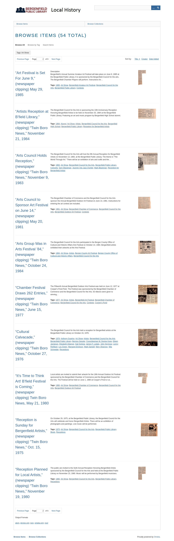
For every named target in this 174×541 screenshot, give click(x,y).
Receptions (64, 349)
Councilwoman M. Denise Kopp (99, 341)
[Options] (153, 7)
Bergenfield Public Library (65, 88)
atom (17, 523)
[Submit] (158, 7)
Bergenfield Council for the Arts (94, 124)
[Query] (127, 7)
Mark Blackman (100, 168)
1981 (58, 209)
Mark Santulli (89, 347)
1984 (58, 124)
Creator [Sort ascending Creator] (144, 59)
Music (52, 432)
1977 (58, 300)
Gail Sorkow (80, 344)
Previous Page (23, 59)
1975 (58, 429)
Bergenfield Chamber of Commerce (83, 209)
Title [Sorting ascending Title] (137, 59)
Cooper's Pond (101, 303)
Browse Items (22, 24)
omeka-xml (39, 523)
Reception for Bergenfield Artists (96, 126)
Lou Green (63, 347)
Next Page (56, 59)
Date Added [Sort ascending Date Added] (154, 59)
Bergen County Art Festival (86, 253)
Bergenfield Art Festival (84, 300)
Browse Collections (95, 24)
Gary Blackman (65, 168)
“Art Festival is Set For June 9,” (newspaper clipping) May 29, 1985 (30, 84)
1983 (58, 165)
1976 (58, 338)
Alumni (63, 124)
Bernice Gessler (78, 341)
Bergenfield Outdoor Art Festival (68, 212)
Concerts (54, 168)
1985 (58, 85)
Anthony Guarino (67, 338)
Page (38, 59)
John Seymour (106, 344)
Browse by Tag (34, 45)
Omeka (157, 537)
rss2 (46, 523)
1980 (58, 385)
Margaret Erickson (75, 347)
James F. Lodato (92, 344)
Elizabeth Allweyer (66, 344)
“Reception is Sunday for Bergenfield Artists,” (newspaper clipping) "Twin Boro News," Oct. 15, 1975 (31, 436)
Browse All (20, 45)
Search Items (48, 45)
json (32, 523)
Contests (80, 88)
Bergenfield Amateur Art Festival (82, 85)
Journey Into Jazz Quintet (82, 168)
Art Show (64, 85)
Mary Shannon (102, 347)
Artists (78, 124)
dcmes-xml (24, 523)
